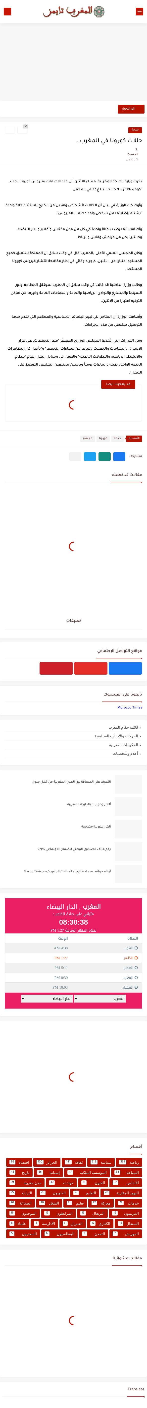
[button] (119, 456)
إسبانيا (48, 1172)
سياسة (101, 1162)
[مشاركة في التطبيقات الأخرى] (75, 456)
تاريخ (19, 1172)
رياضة (129, 1162)
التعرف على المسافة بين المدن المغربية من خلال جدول (71, 782)
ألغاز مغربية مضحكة (96, 827)
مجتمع (87, 438)
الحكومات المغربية (123, 745)
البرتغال (92, 1213)
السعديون (23, 1233)
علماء (17, 1223)
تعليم (75, 1203)
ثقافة (74, 1162)
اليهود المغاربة (121, 1193)
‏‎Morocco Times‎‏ (129, 708)
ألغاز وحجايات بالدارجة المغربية (89, 804)
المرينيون (125, 1213)
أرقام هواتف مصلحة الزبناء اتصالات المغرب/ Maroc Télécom (67, 872)
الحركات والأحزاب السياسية (116, 736)
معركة (101, 1203)
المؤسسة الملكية (86, 1172)
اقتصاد (19, 1162)
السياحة (126, 1172)
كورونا (103, 438)
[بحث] (7, 11)
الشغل (49, 1203)
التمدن (93, 1233)
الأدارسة (44, 1223)
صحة (135, 130)
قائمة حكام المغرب (123, 727)
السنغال (128, 1223)
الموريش (126, 1233)
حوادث (61, 1182)
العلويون (52, 1193)
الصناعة (20, 1203)
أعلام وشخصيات (125, 753)
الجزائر (47, 1162)
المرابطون (58, 1213)
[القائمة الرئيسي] (139, 11)
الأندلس (126, 1182)
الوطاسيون (60, 1233)
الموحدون (23, 1213)
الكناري (100, 1223)
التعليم (84, 1193)
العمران (73, 1223)
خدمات (128, 1203)
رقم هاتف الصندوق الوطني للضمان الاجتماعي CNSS (74, 849)
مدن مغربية (25, 1182)
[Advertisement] (73, 63)
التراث (20, 1193)
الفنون (93, 1182)
